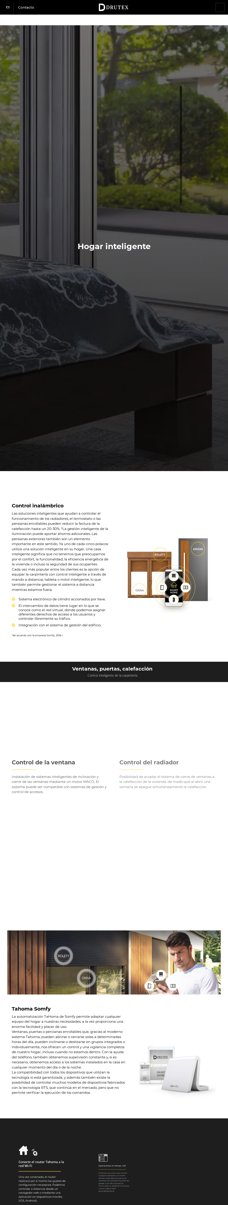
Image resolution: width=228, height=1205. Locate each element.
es (8, 7)
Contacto (26, 7)
